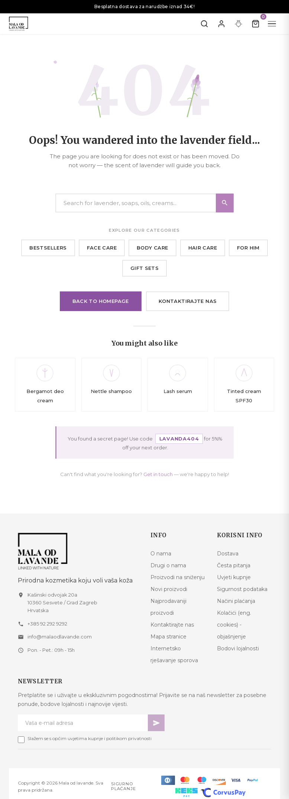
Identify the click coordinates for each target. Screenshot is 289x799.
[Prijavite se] (221, 24)
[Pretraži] (204, 24)
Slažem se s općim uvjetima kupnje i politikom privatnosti (89, 738)
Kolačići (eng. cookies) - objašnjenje (234, 625)
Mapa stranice (168, 636)
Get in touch (158, 474)
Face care (102, 248)
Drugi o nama (168, 565)
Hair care (202, 248)
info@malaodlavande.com (59, 637)
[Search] (144, 203)
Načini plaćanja (236, 601)
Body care (152, 248)
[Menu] (272, 24)
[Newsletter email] (83, 722)
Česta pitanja (233, 565)
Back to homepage (100, 301)
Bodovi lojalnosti (238, 648)
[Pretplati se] (156, 722)
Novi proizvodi (168, 589)
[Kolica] (255, 24)
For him (248, 248)
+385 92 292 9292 (47, 624)
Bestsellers (47, 248)
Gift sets (144, 268)
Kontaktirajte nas (188, 301)
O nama (160, 553)
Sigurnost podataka (242, 589)
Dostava (227, 553)
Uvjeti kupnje (234, 577)
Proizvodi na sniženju (177, 577)
